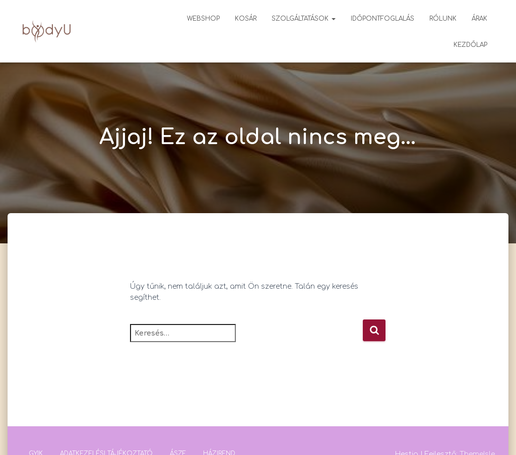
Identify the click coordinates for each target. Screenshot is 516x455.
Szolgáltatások (304, 18)
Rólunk (443, 18)
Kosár (245, 18)
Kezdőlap (470, 44)
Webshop (203, 18)
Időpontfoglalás (382, 18)
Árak (479, 18)
